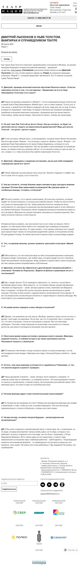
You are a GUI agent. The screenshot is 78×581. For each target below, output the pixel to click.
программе (16, 70)
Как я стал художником (59, 5)
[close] (76, 550)
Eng (75, 6)
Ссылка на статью (9, 52)
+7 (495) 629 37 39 (43, 18)
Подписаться (9, 489)
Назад (7, 59)
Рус (75, 3)
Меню (39, 26)
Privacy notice (71, 550)
